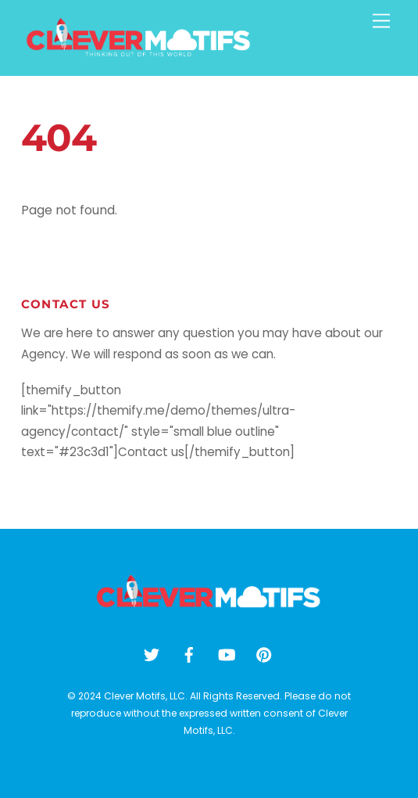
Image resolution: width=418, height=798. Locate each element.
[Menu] (381, 21)
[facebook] (189, 653)
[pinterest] (264, 653)
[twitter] (151, 653)
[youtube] (226, 653)
